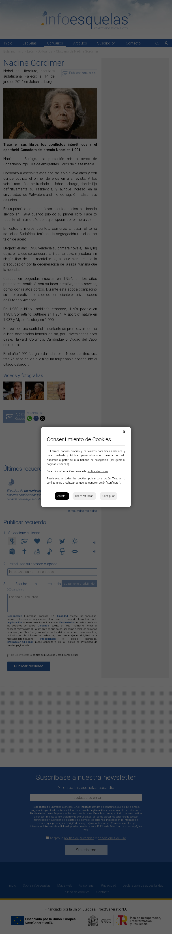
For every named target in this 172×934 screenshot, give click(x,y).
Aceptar (61, 496)
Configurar (108, 496)
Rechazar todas (84, 496)
